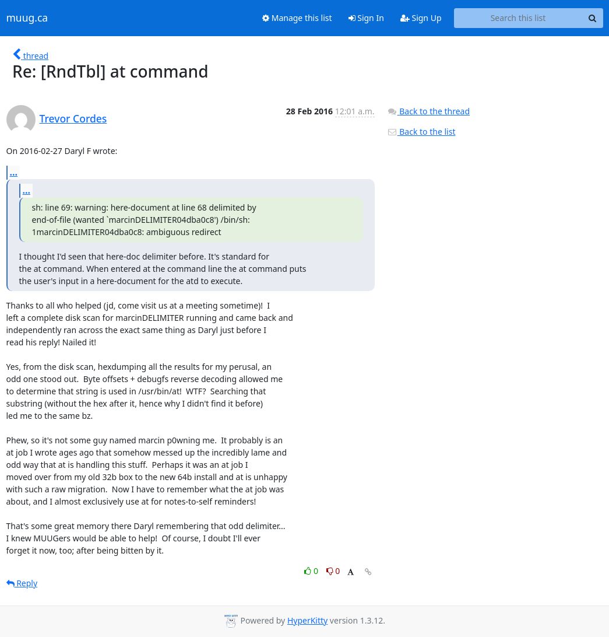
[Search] (592, 18)
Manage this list (297, 17)
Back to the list (421, 131)
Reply (22, 583)
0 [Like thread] (312, 570)
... (14, 172)
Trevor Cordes (73, 118)
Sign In (366, 17)
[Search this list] (518, 18)
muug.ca (27, 18)
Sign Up (421, 17)
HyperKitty (307, 620)
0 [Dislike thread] (333, 570)
